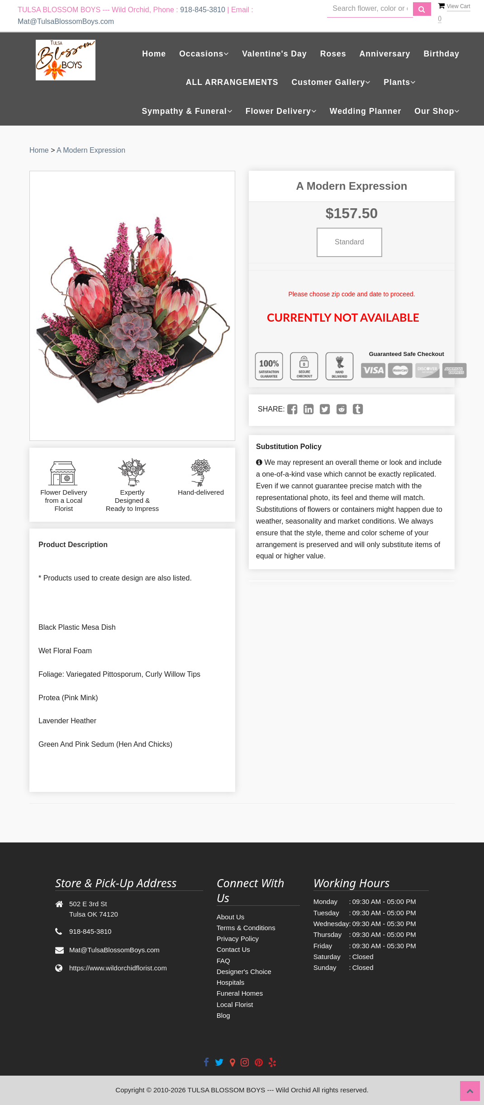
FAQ (223, 961)
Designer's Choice (244, 971)
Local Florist (235, 1004)
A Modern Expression (91, 150)
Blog (223, 1015)
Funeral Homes (240, 993)
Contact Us (233, 949)
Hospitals (231, 982)
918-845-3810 (202, 10)
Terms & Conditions (246, 928)
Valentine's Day (274, 53)
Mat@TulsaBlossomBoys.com (66, 21)
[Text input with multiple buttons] (370, 9)
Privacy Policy (238, 938)
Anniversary (385, 53)
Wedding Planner (365, 111)
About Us (231, 917)
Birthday (441, 53)
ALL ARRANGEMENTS (232, 82)
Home (154, 53)
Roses (333, 53)
